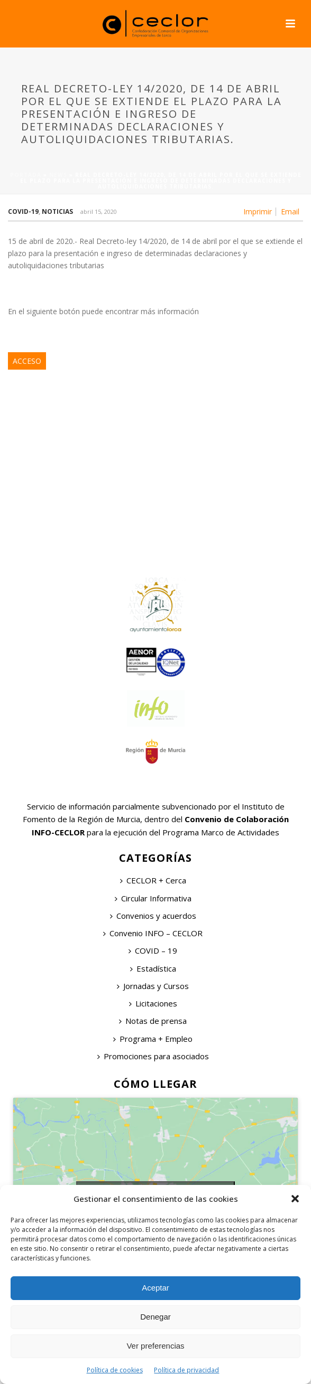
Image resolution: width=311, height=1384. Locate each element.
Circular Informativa (153, 898)
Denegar (155, 1316)
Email (290, 212)
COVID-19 (23, 211)
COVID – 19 (153, 950)
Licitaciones (153, 1003)
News (58, 174)
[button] (295, 1198)
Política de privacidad (186, 1370)
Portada (25, 174)
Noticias (57, 211)
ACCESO (27, 361)
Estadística (153, 968)
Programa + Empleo (153, 1038)
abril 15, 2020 (98, 211)
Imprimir (257, 212)
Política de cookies (115, 1370)
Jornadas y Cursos (153, 986)
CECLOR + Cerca (153, 880)
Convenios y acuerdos (153, 915)
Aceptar (155, 1287)
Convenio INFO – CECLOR (153, 933)
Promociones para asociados (153, 1056)
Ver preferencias (155, 1345)
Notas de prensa (153, 1020)
